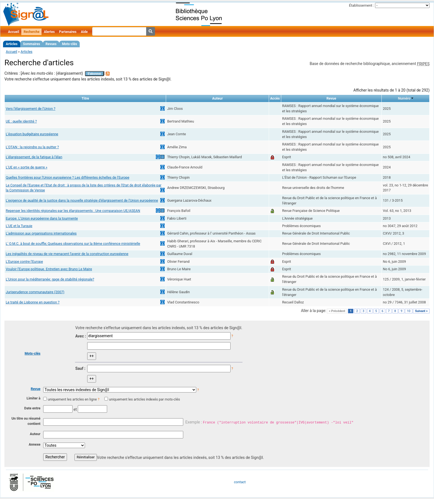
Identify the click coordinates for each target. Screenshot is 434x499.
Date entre (32, 408)
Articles (11, 44)
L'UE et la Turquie (19, 226)
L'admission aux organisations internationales (41, 233)
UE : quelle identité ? (21, 121)
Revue (35, 389)
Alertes (49, 32)
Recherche (31, 32)
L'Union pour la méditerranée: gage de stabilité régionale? (50, 279)
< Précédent (337, 311)
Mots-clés (69, 44)
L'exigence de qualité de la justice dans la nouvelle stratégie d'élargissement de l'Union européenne (82, 200)
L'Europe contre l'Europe (24, 261)
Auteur (35, 434)
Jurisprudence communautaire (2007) (35, 292)
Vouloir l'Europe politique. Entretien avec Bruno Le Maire (49, 269)
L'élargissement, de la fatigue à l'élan (34, 157)
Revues (51, 44)
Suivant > (421, 311)
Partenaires (68, 32)
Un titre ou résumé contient (25, 421)
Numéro (404, 98)
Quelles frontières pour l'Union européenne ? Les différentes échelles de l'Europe (67, 177)
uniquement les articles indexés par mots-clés (144, 399)
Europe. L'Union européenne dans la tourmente (42, 218)
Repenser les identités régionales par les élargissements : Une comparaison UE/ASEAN (73, 211)
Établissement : (361, 5)
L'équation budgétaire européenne (32, 134)
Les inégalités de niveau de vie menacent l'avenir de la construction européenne (67, 254)
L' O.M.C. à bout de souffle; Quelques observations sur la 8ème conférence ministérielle (73, 243)
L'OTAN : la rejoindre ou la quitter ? (32, 147)
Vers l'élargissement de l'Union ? (30, 108)
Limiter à (33, 398)
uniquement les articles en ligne (72, 399)
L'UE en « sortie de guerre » (26, 167)
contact (240, 482)
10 (408, 311)
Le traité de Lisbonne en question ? (33, 302)
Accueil (13, 32)
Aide (84, 32)
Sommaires (31, 44)
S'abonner (94, 74)
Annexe (34, 444)
